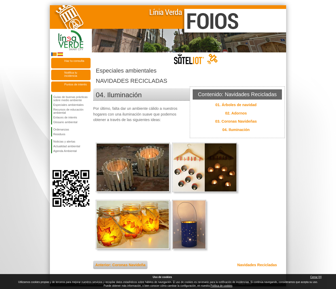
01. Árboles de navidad (236, 105)
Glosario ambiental (65, 122)
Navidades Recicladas (257, 265)
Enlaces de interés (65, 117)
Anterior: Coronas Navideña (120, 265)
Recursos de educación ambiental (68, 111)
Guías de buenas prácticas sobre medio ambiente (70, 98)
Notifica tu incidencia (70, 74)
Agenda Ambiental (65, 150)
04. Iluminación (236, 130)
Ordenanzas (61, 129)
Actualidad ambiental (66, 146)
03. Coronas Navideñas (236, 121)
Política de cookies (221, 285)
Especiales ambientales (68, 104)
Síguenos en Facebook (54, 162)
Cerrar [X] (316, 277)
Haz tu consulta (74, 60)
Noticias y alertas (64, 141)
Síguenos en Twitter (63, 162)
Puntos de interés (75, 84)
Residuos (59, 134)
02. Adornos (236, 113)
